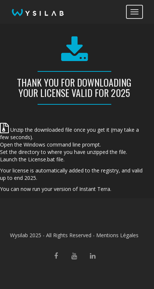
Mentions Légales (117, 235)
